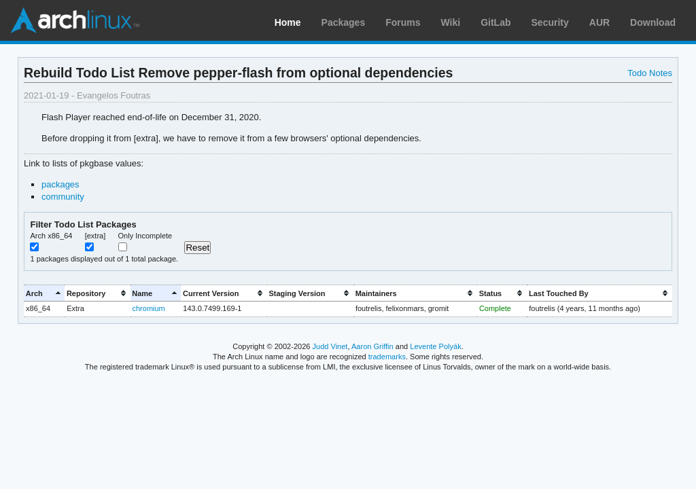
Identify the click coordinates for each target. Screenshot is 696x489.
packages (60, 184)
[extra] (95, 236)
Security (550, 22)
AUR (599, 22)
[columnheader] (44, 293)
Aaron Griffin (372, 346)
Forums (402, 22)
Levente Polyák (435, 346)
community (62, 197)
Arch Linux (74, 20)
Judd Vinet (330, 346)
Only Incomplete (145, 236)
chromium (149, 308)
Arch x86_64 (51, 236)
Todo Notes (649, 73)
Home (288, 22)
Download (653, 22)
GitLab (495, 22)
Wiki (451, 22)
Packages (343, 22)
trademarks (387, 356)
